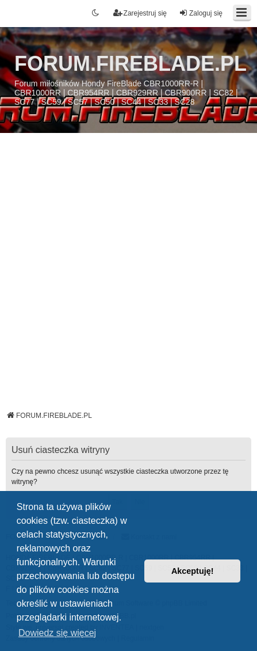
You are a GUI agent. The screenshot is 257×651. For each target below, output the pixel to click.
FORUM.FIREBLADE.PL (130, 63)
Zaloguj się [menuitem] (201, 13)
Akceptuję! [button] (192, 571)
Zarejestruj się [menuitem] (140, 13)
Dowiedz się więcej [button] (57, 633)
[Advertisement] (128, 276)
